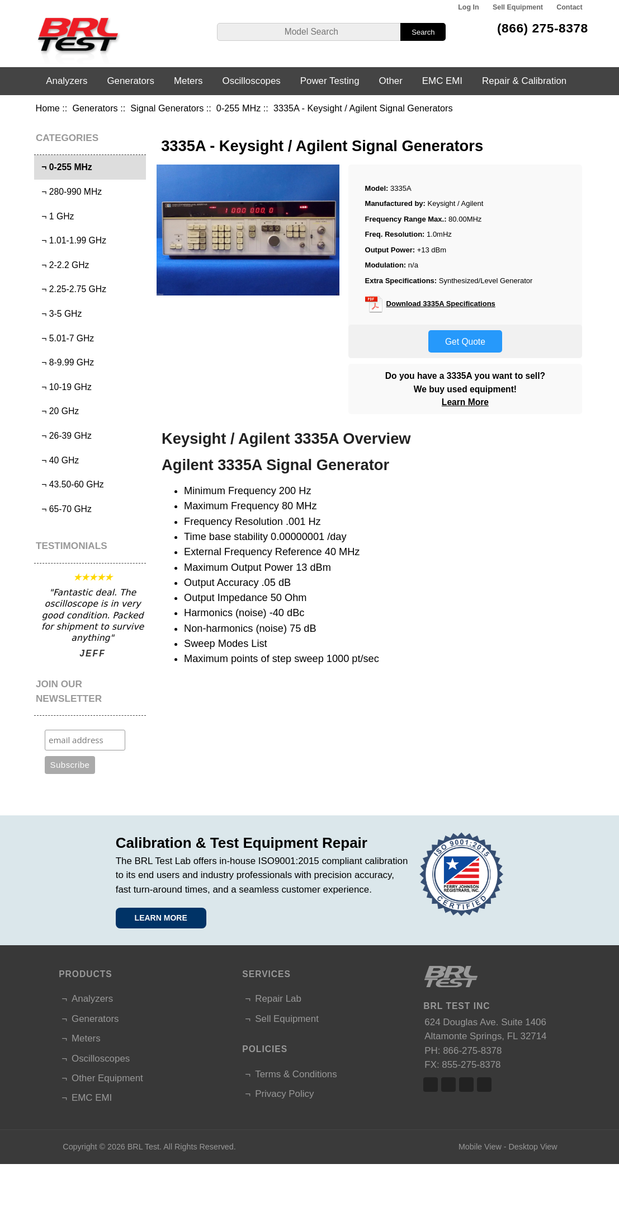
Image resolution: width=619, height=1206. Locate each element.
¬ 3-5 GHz (59, 313)
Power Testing (330, 81)
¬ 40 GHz (58, 460)
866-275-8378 (472, 1050)
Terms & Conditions (296, 1074)
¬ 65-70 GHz (64, 509)
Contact (569, 7)
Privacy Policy (284, 1093)
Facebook (430, 1084)
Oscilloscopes (252, 81)
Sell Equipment (518, 7)
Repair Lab (278, 998)
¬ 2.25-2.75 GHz (72, 289)
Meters (188, 81)
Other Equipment (107, 1078)
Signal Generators (167, 108)
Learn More (465, 402)
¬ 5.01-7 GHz (65, 338)
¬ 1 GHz (55, 216)
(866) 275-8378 (542, 28)
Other (391, 81)
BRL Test (143, 1146)
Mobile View (480, 1146)
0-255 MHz (238, 108)
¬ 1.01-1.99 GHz (72, 240)
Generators (94, 108)
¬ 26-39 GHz (64, 435)
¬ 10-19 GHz (64, 387)
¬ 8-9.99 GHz (65, 362)
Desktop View (532, 1146)
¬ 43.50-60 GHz (70, 484)
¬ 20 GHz (58, 411)
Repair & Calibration (524, 81)
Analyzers (66, 81)
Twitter (448, 1084)
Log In (468, 7)
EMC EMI (442, 81)
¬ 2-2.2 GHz (63, 265)
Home (47, 108)
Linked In (466, 1084)
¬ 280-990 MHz (69, 191)
